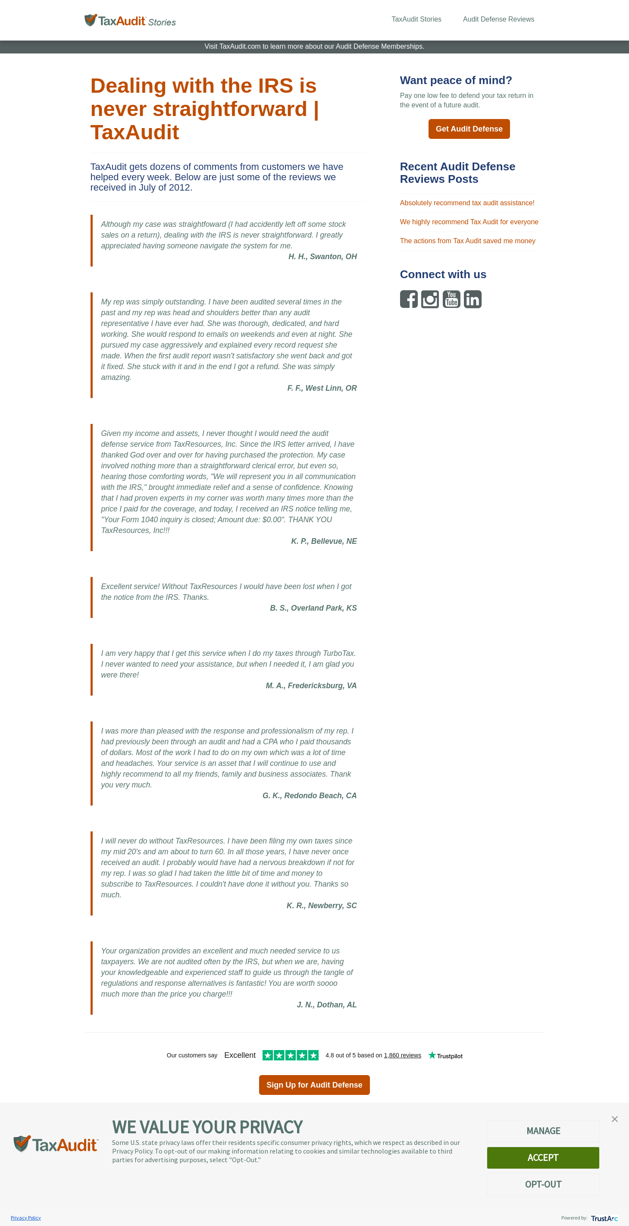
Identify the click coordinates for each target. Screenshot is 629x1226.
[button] (614, 1118)
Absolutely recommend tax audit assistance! (467, 203)
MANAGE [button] (543, 1131)
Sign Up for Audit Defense (314, 1085)
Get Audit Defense (469, 129)
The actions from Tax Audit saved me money (468, 241)
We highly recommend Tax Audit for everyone (469, 222)
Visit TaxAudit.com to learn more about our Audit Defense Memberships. (315, 46)
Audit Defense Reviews (498, 19)
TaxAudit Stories (416, 19)
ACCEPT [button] (543, 1157)
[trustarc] (604, 1217)
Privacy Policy (26, 1217)
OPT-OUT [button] (543, 1184)
